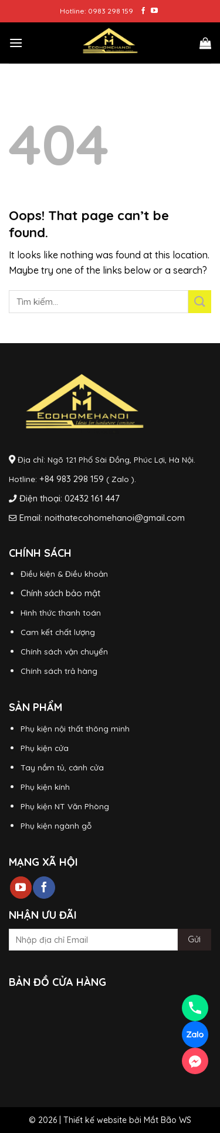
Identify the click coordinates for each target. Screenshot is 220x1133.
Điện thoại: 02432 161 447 (69, 498)
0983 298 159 (110, 10)
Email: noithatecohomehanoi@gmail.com (102, 517)
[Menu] (16, 42)
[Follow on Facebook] (143, 11)
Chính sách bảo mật (60, 593)
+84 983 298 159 (71, 478)
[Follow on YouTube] (154, 11)
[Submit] (199, 301)
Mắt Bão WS (167, 1120)
